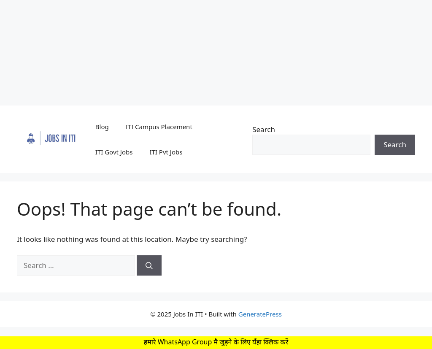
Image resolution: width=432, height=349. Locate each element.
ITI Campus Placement (159, 126)
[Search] (149, 265)
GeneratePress (260, 314)
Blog (102, 126)
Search (263, 129)
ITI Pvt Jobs (165, 152)
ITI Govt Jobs (114, 152)
